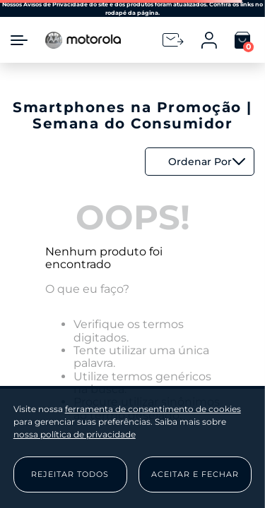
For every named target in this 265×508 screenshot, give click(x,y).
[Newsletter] (173, 40)
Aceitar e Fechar (195, 474)
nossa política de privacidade (74, 434)
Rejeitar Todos (70, 474)
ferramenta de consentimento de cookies (153, 409)
